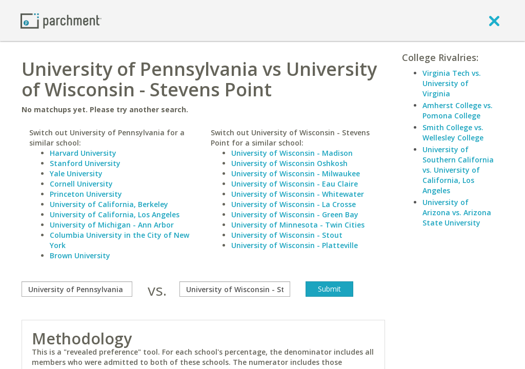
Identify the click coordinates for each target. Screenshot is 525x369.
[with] (234, 289)
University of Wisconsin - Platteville (294, 245)
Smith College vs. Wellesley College (452, 132)
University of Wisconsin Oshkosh (289, 163)
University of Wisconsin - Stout (286, 235)
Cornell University (81, 184)
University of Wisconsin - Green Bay (294, 214)
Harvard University (83, 153)
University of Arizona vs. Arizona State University (456, 212)
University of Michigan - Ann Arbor (112, 225)
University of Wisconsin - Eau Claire (294, 184)
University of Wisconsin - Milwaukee (295, 173)
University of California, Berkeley (109, 204)
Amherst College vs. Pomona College (457, 110)
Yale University (76, 173)
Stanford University (85, 163)
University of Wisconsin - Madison (292, 153)
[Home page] (61, 20)
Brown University (80, 255)
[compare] (77, 289)
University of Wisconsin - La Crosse (293, 204)
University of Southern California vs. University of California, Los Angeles (458, 170)
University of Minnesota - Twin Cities (298, 225)
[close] (494, 20)
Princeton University (86, 194)
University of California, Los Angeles (114, 214)
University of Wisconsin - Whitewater (297, 194)
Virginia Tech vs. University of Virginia (451, 83)
